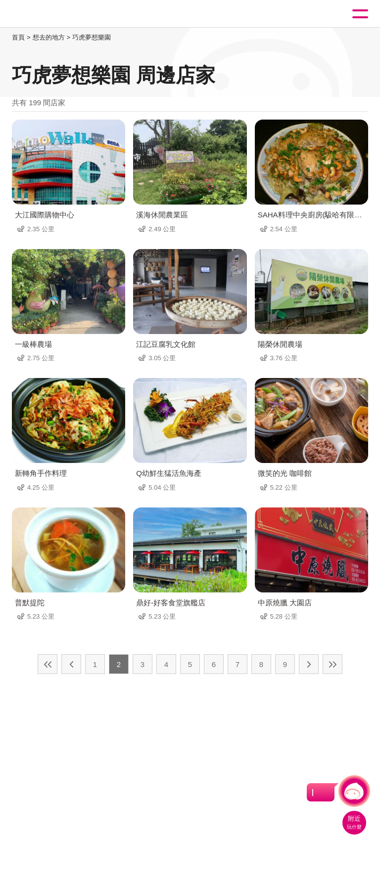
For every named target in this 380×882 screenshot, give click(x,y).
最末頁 (332, 664)
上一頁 (71, 664)
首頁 (18, 37)
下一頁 (309, 664)
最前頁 (47, 664)
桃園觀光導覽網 (48, 14)
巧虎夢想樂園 (91, 37)
